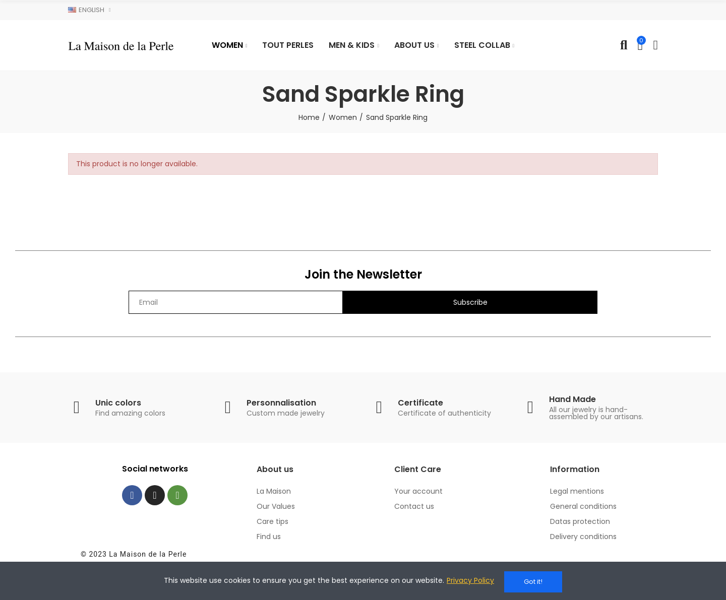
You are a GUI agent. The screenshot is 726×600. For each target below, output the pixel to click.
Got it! (533, 581)
